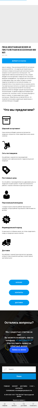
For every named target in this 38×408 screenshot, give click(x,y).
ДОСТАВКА (23, 386)
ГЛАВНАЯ (7, 386)
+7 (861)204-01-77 (24, 340)
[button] (19, 350)
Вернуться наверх (19, 400)
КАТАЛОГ (15, 386)
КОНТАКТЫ (19, 388)
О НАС (32, 386)
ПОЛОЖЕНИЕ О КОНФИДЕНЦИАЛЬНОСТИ (19, 390)
